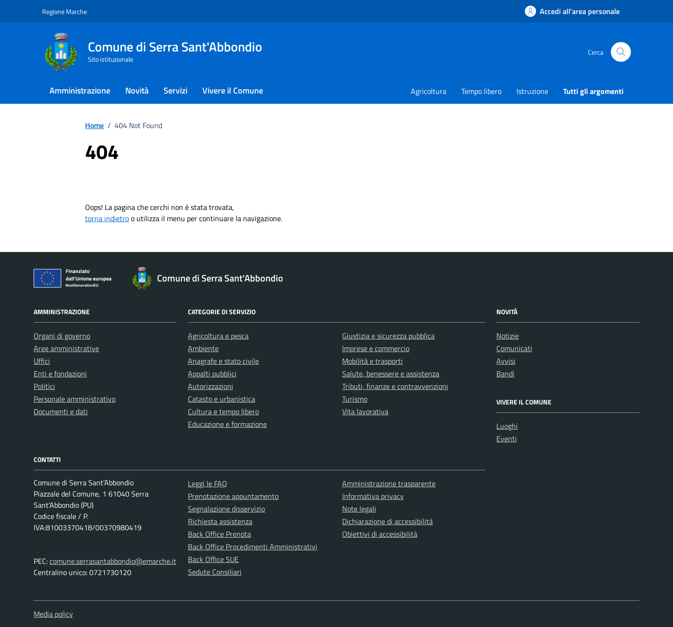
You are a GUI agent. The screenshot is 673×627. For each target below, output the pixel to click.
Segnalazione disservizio (226, 508)
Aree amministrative (66, 348)
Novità (137, 90)
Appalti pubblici (212, 373)
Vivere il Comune (232, 90)
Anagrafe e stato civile (223, 361)
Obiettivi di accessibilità (379, 534)
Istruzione (532, 91)
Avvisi (505, 361)
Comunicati (514, 348)
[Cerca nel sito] (621, 52)
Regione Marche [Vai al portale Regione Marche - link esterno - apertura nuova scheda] (64, 11)
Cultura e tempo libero (223, 411)
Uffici (42, 361)
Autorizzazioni (210, 386)
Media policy (53, 614)
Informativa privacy (373, 496)
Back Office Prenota (219, 534)
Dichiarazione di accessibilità (387, 521)
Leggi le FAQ (207, 483)
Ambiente (203, 348)
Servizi (175, 90)
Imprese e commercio (375, 348)
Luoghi (507, 426)
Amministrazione (80, 90)
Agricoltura (428, 91)
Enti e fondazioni (60, 373)
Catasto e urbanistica (221, 398)
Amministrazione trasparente (389, 483)
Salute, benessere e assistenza (390, 373)
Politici (44, 386)
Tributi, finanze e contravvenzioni (395, 386)
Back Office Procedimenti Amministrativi (252, 546)
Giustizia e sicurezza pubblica (388, 335)
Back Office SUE (213, 559)
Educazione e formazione (227, 424)
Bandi (505, 373)
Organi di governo (62, 335)
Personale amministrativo (74, 398)
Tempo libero (481, 91)
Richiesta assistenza (220, 521)
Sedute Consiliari (215, 571)
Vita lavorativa (365, 411)
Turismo (354, 398)
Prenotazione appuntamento (233, 496)
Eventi (506, 438)
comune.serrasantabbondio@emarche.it (113, 561)
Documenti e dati (61, 411)
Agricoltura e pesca (218, 335)
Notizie (507, 335)
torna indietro (107, 218)
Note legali (359, 508)
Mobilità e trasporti (372, 361)
